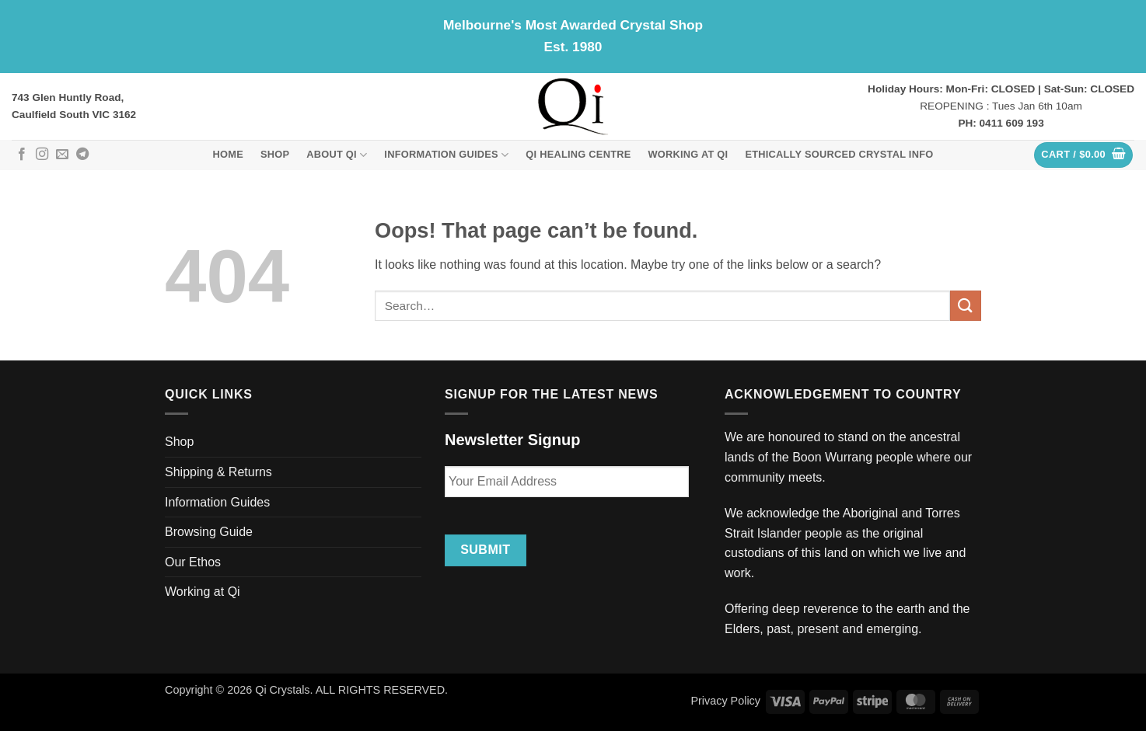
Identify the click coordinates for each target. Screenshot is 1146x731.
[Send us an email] (62, 155)
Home (228, 154)
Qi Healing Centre (578, 154)
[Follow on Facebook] (22, 155)
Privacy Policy (725, 700)
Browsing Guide (209, 531)
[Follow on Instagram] (42, 155)
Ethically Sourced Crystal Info (839, 154)
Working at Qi (688, 154)
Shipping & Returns (218, 472)
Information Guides (446, 155)
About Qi (336, 155)
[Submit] (965, 306)
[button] (1083, 155)
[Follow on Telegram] (82, 155)
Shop (274, 154)
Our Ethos (193, 562)
